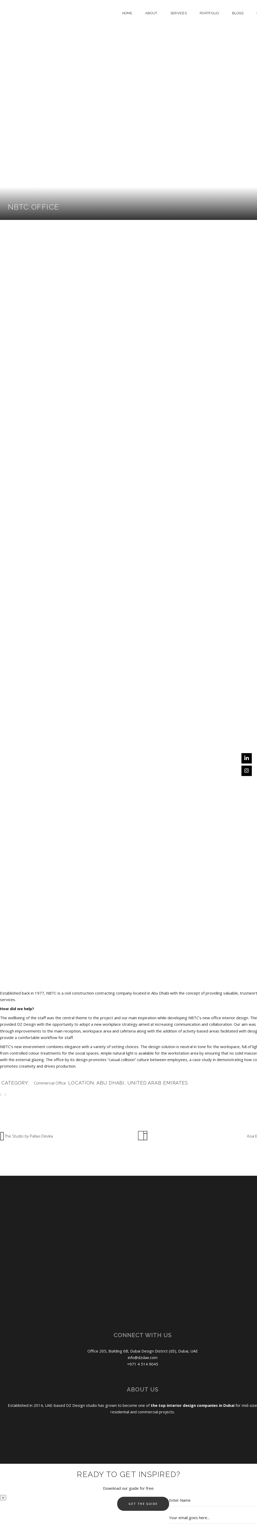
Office (60, 1083)
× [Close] (3, 1498)
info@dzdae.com (142, 1357)
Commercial (44, 1083)
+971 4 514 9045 (142, 1364)
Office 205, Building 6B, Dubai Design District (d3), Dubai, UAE (142, 1351)
